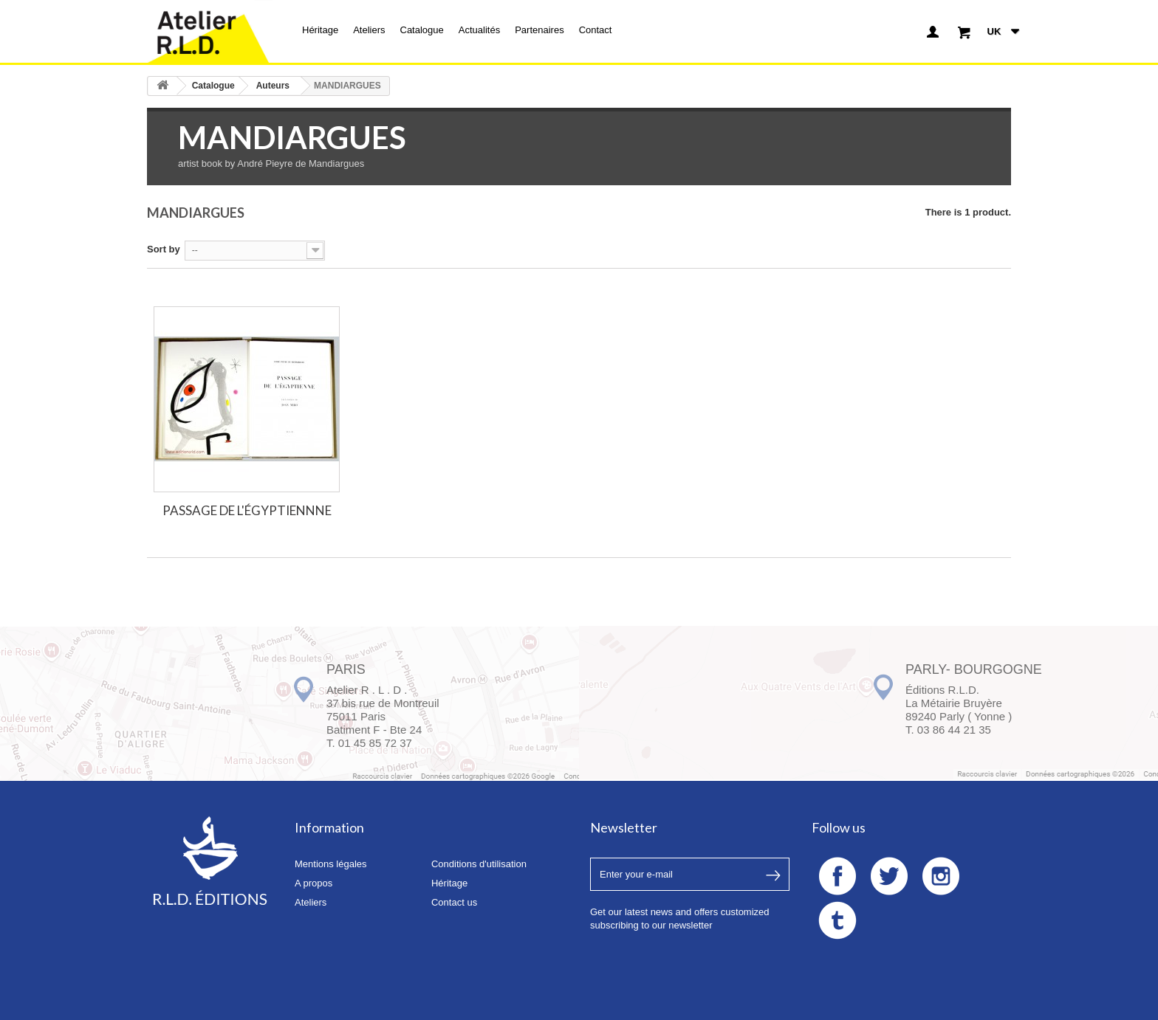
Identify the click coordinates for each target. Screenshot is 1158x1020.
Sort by (163, 249)
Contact (595, 29)
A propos (313, 883)
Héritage (320, 29)
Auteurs (273, 85)
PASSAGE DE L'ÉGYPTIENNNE (247, 510)
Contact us (454, 902)
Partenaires (539, 29)
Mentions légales (331, 863)
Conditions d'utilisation (479, 863)
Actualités (479, 29)
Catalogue (422, 29)
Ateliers (369, 29)
